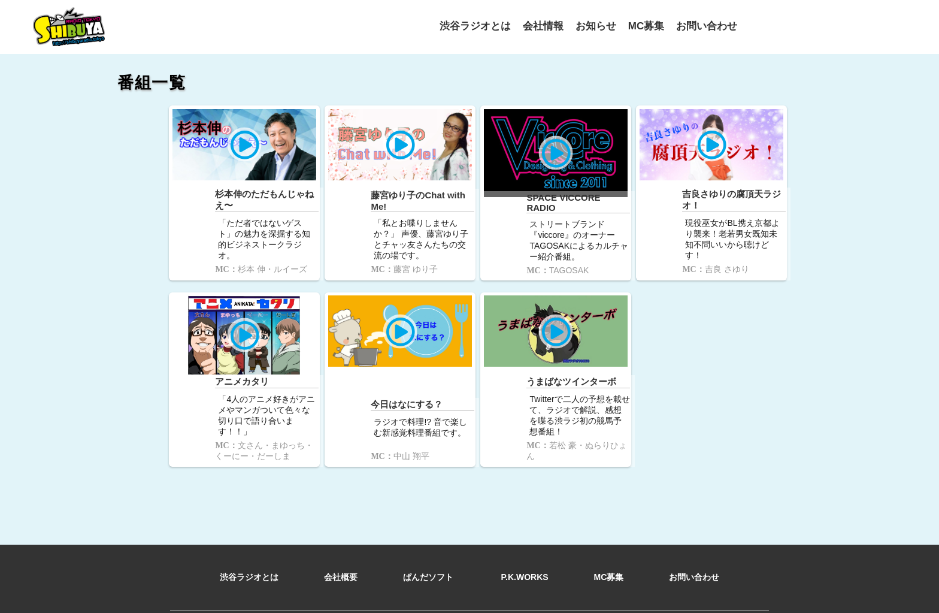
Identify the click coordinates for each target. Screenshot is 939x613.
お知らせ (595, 25)
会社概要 (341, 563)
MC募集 (646, 25)
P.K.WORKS (525, 563)
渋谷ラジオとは (475, 25)
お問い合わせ (706, 25)
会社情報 (543, 25)
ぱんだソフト (429, 563)
